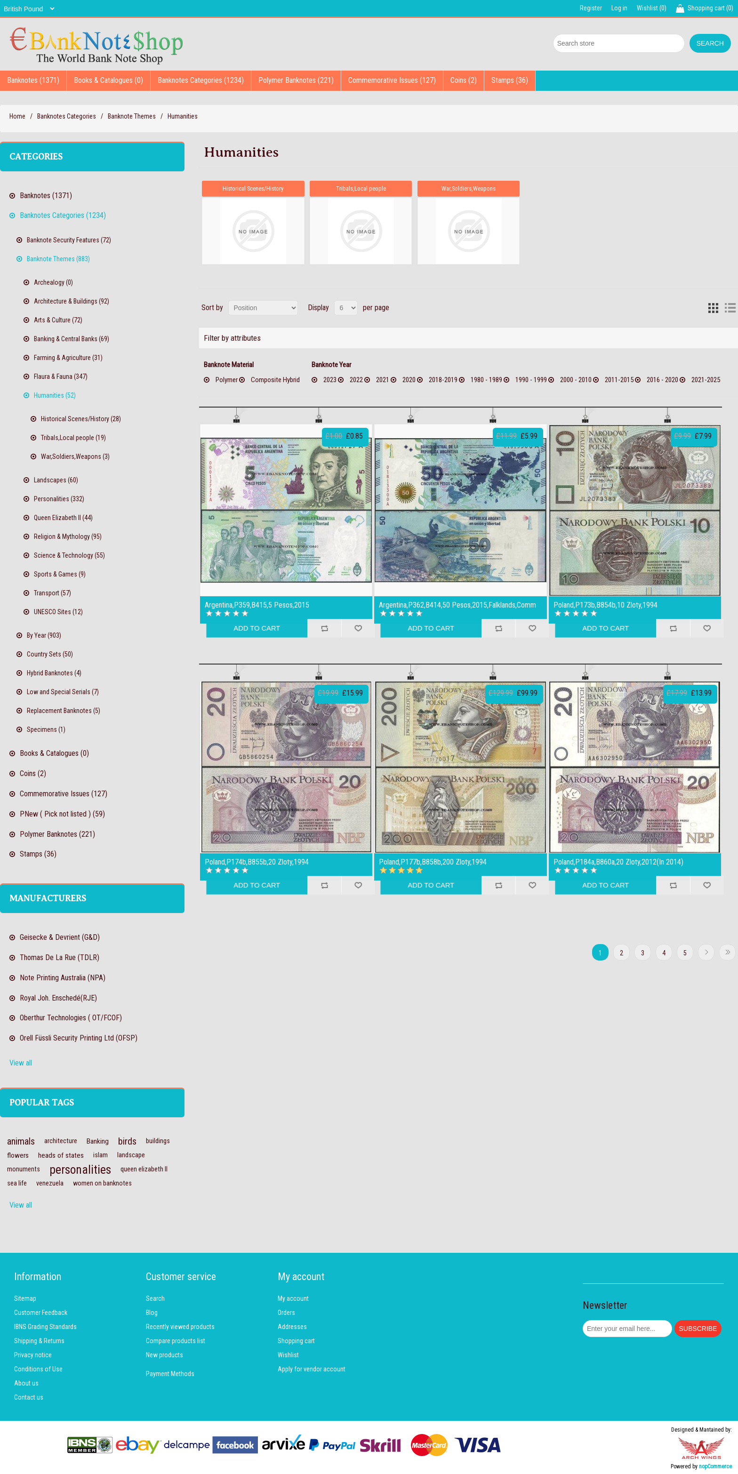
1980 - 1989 (486, 379)
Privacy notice (33, 1355)
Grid (713, 307)
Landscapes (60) (56, 480)
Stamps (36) (509, 80)
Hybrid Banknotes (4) (54, 673)
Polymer (227, 379)
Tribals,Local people (361, 188)
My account (293, 1298)
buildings (158, 1141)
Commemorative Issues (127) (392, 80)
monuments (23, 1169)
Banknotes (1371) (33, 80)
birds (127, 1141)
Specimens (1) (46, 729)
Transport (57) (52, 593)
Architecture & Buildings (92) (71, 301)
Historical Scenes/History (253, 188)
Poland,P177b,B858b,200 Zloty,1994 (433, 861)
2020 (409, 379)
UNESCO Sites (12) (58, 612)
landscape (131, 1155)
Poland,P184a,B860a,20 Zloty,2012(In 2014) (618, 861)
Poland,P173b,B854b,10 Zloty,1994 (606, 605)
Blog (152, 1312)
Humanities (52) (55, 395)
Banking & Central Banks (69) (71, 339)
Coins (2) (463, 80)
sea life (17, 1183)
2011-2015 (619, 379)
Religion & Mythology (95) (68, 536)
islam (100, 1155)
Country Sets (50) (50, 654)
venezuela (50, 1183)
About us (26, 1383)
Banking (98, 1141)
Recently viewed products (180, 1326)
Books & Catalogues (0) (108, 80)
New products (164, 1355)
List (730, 307)
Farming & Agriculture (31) (68, 357)
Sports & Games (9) (60, 574)
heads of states (61, 1155)
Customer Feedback (40, 1312)
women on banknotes (102, 1183)
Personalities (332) (59, 499)
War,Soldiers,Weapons (468, 188)
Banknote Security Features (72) (69, 240)
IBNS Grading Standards (45, 1326)
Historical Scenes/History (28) (81, 419)
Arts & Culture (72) (58, 320)
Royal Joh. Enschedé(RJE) (58, 997)
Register (591, 8)
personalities (80, 1169)
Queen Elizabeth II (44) (63, 517)
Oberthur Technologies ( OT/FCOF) (71, 1017)
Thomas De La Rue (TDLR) (59, 957)
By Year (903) (44, 635)
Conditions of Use (38, 1369)
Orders (286, 1312)
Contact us (28, 1397)
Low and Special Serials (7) (63, 692)
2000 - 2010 (576, 379)
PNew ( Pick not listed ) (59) (62, 813)
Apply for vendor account (311, 1369)
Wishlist (288, 1355)
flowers (18, 1155)
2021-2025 (705, 379)
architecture (60, 1141)
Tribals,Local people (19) (73, 437)
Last (727, 952)
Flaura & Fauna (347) (61, 376)
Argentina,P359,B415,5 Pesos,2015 (257, 605)
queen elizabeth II (144, 1169)
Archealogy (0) (53, 282)
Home (17, 116)
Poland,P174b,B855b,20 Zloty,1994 (257, 861)
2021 (382, 379)
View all (20, 1062)
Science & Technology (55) (69, 555)
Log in (619, 8)
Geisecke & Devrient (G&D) (60, 937)
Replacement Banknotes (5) (63, 710)
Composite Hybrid (275, 379)
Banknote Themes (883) (58, 259)
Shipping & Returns (39, 1341)
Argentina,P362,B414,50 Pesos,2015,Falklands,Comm (457, 605)
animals (21, 1141)
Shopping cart (296, 1341)
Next (706, 952)
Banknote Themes (132, 116)
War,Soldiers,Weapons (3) (75, 456)
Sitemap (25, 1298)
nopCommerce (715, 1466)
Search (155, 1298)
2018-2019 (443, 379)
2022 (356, 379)
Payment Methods (170, 1374)
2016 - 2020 (662, 379)
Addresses (292, 1326)
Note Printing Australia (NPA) (62, 977)
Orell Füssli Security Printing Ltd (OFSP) (78, 1037)
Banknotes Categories (66, 116)
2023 (330, 379)
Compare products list (175, 1341)
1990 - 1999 (531, 379)
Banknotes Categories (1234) (201, 80)
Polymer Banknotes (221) (296, 80)
